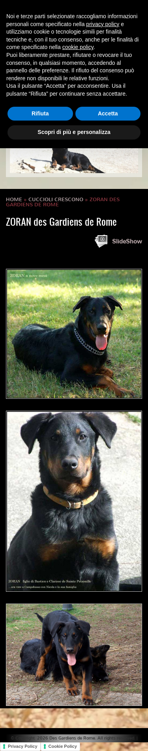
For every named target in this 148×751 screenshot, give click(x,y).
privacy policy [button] (102, 24)
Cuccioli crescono (55, 199)
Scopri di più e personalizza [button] (73, 132)
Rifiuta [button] (40, 113)
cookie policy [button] (78, 47)
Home (14, 199)
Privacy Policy (22, 746)
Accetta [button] (108, 113)
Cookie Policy (63, 746)
